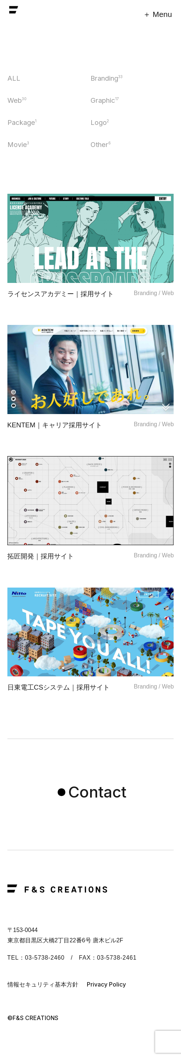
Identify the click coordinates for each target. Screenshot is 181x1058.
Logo (99, 122)
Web (17, 100)
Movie (18, 144)
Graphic (104, 100)
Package (22, 122)
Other (100, 144)
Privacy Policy (106, 984)
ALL (13, 78)
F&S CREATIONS (13, 12)
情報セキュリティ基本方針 (42, 984)
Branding (106, 78)
